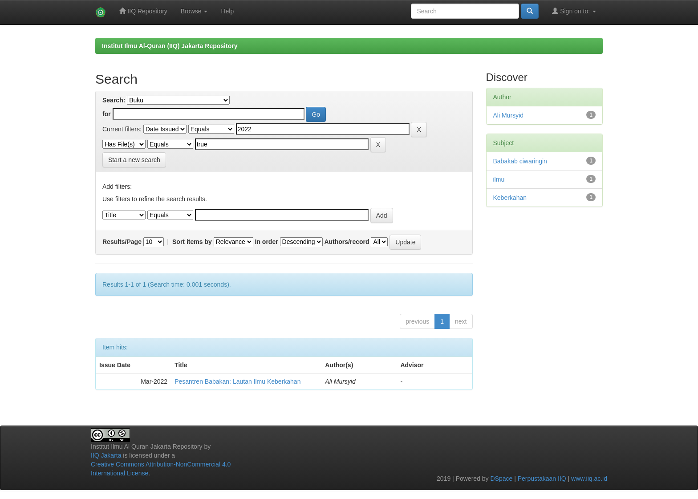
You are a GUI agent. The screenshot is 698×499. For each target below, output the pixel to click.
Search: (113, 100)
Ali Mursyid (508, 115)
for (106, 114)
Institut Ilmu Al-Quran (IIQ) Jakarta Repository (169, 45)
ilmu (499, 179)
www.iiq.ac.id (589, 478)
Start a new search (134, 159)
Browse (194, 11)
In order (266, 241)
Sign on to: (574, 11)
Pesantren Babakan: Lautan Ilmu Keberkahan (237, 381)
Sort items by (192, 241)
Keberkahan (510, 197)
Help (227, 11)
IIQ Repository (143, 11)
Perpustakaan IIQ (542, 478)
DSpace (501, 478)
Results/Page (122, 241)
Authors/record (346, 241)
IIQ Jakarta (106, 455)
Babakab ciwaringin (520, 161)
